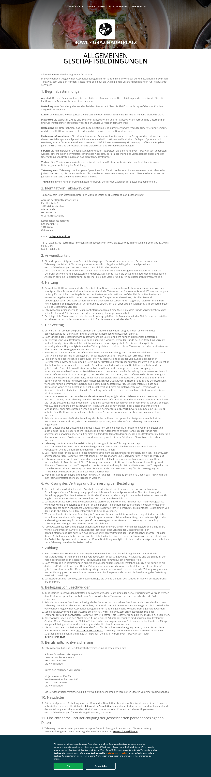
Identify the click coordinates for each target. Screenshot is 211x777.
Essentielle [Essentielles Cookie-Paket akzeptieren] (101, 766)
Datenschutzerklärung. (125, 731)
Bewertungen (96, 6)
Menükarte (75, 6)
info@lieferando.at (59, 236)
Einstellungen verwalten (117, 753)
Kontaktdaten (118, 6)
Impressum (139, 6)
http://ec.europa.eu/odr (89, 630)
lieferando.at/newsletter (98, 706)
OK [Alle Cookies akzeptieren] (68, 766)
